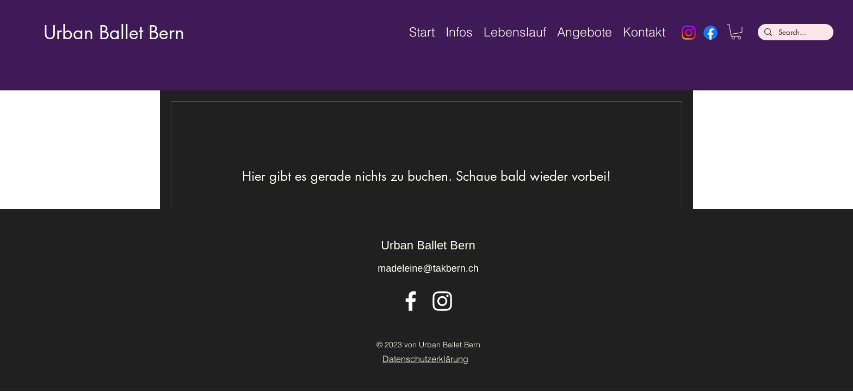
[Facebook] (710, 32)
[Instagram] (688, 32)
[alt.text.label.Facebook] (411, 301)
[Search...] (794, 32)
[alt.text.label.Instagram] (442, 301)
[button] (736, 32)
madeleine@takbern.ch (428, 268)
